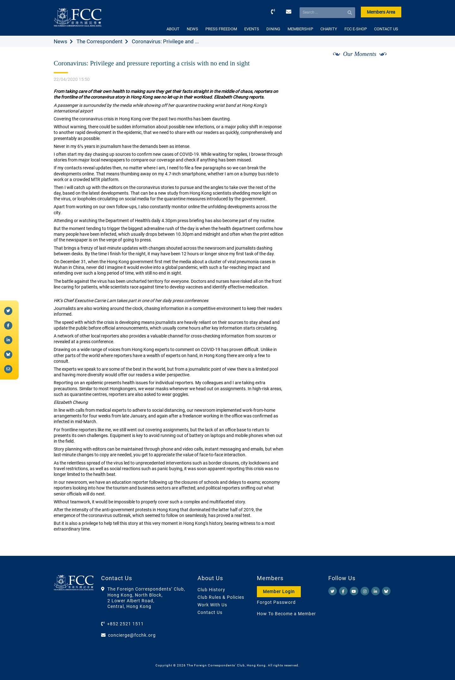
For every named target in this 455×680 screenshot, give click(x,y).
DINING (273, 29)
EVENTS (251, 29)
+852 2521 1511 (125, 623)
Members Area (381, 12)
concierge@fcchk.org (132, 635)
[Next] (390, 61)
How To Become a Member (286, 613)
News (60, 41)
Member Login (279, 591)
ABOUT (173, 29)
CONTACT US (386, 29)
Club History (211, 589)
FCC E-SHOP (355, 29)
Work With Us (212, 604)
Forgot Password (276, 602)
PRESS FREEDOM (221, 29)
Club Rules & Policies (220, 597)
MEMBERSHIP (300, 29)
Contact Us (209, 612)
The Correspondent (99, 41)
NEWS (192, 29)
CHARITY (328, 29)
